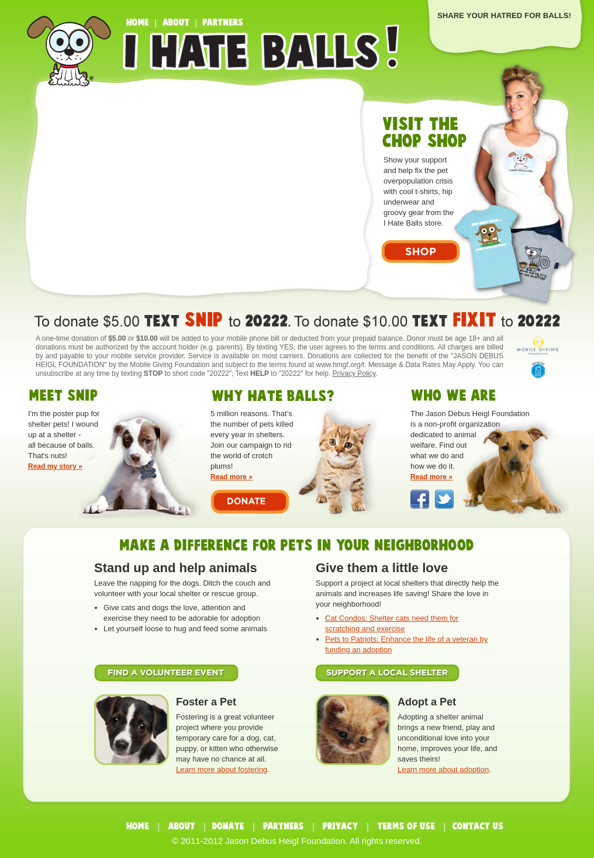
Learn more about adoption (443, 769)
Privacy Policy (354, 373)
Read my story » (55, 466)
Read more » (231, 477)
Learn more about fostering (221, 769)
